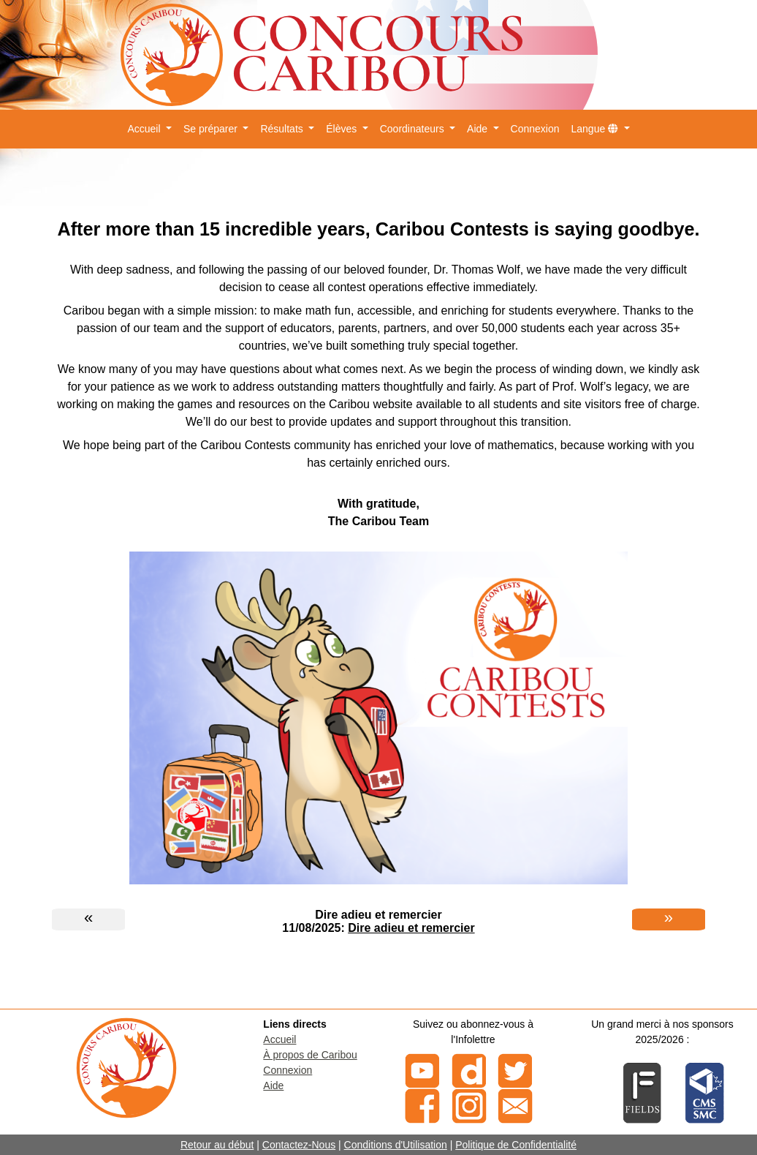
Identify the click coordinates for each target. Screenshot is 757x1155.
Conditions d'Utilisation (395, 1145)
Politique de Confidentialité (516, 1145)
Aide (273, 1085)
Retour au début (217, 1145)
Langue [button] (596, 129)
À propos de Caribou (310, 1055)
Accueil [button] (145, 129)
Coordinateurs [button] (413, 129)
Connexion (535, 129)
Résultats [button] (282, 129)
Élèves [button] (343, 129)
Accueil (279, 1039)
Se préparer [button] (211, 129)
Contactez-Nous (298, 1145)
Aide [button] (478, 129)
